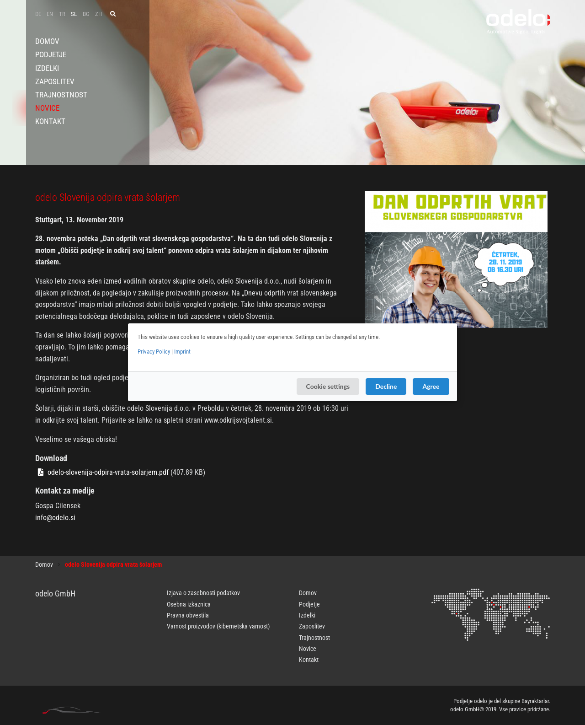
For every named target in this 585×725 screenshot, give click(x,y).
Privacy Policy (154, 351)
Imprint (182, 351)
